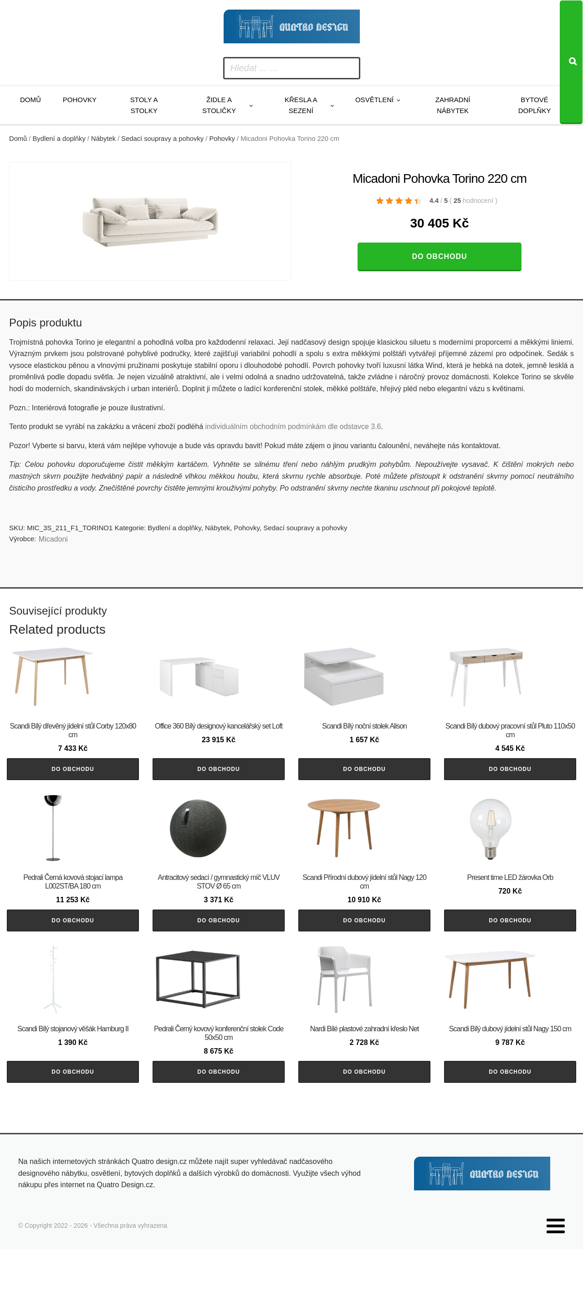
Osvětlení (374, 99)
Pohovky (80, 99)
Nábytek (103, 138)
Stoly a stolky (144, 105)
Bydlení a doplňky (59, 138)
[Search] (571, 62)
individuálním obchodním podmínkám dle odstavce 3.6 (293, 426)
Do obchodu (439, 256)
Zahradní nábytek (452, 105)
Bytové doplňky (534, 105)
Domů (30, 99)
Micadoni (53, 539)
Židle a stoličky (219, 105)
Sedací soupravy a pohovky (162, 138)
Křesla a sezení (301, 105)
